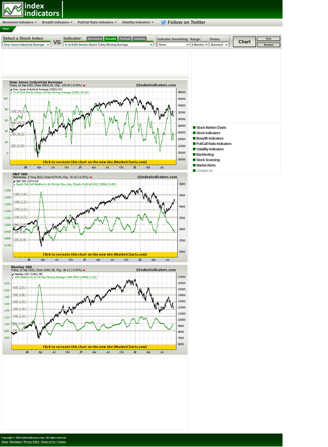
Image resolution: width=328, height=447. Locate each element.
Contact (61, 441)
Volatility (139, 38)
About (4, 441)
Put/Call (125, 38)
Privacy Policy (31, 441)
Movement (95, 38)
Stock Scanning (208, 160)
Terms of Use (48, 441)
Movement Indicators (18, 22)
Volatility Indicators (210, 149)
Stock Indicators (208, 133)
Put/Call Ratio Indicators (213, 144)
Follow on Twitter (186, 22)
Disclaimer (16, 441)
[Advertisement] (95, 61)
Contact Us (204, 171)
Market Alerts (205, 165)
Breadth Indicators (209, 138)
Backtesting (205, 154)
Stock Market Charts (211, 127)
